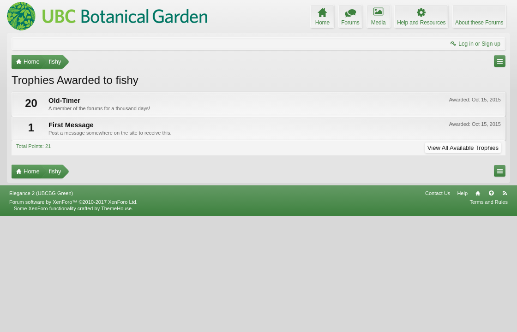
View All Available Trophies (463, 147)
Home (478, 308)
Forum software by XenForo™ (73, 317)
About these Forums (479, 22)
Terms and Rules (488, 317)
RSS (504, 308)
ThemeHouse (116, 323)
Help (462, 308)
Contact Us (437, 308)
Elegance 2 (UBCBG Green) (41, 308)
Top (491, 308)
